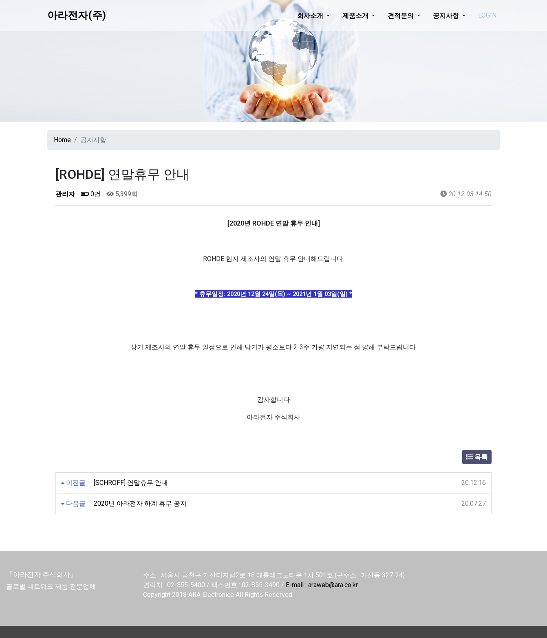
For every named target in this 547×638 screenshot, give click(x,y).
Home (62, 140)
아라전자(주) (76, 15)
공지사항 (447, 15)
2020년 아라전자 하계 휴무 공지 (140, 503)
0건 (91, 194)
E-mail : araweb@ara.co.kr (322, 585)
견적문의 (401, 15)
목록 (476, 457)
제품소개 (356, 15)
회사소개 (311, 15)
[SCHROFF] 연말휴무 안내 (131, 483)
